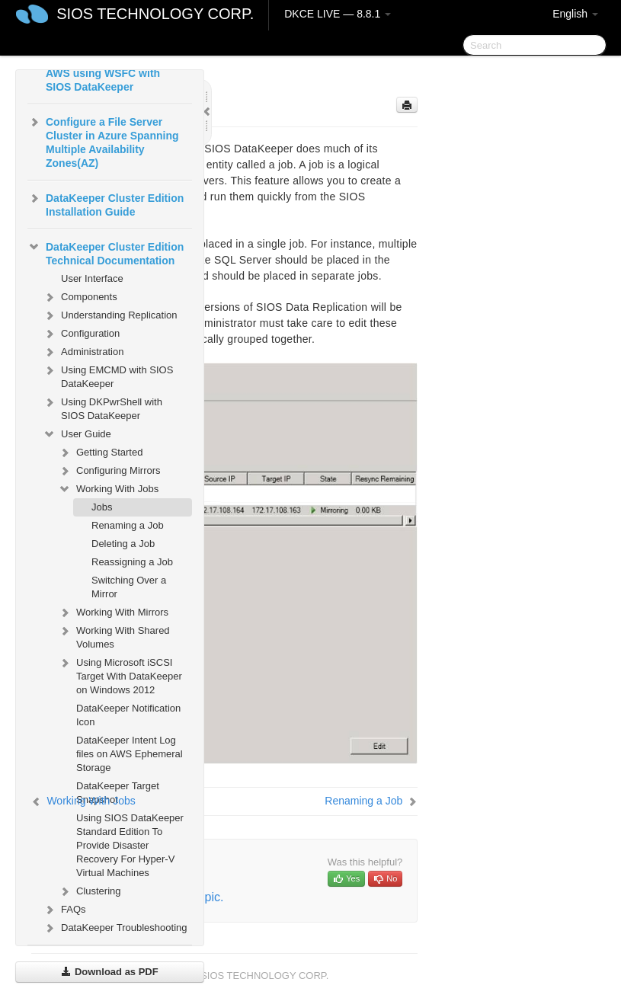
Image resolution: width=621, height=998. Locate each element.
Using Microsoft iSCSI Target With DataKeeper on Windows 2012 (120, 675)
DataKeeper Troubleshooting (115, 928)
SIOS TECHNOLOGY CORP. (155, 13)
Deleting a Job (123, 543)
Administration (83, 352)
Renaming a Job (127, 525)
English (575, 14)
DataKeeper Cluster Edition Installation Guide (105, 203)
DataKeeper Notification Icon (128, 715)
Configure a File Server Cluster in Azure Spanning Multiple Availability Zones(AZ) (103, 141)
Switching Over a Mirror (128, 587)
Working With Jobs (108, 489)
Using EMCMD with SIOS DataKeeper (108, 375)
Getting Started (100, 452)
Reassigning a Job (132, 562)
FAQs (64, 909)
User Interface (92, 278)
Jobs (101, 507)
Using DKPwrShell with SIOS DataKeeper (102, 407)
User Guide (77, 434)
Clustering (89, 891)
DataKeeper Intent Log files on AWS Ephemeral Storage (129, 753)
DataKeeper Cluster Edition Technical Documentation (105, 252)
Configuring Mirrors (109, 471)
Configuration (81, 334)
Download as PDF (109, 971)
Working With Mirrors (113, 612)
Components (80, 297)
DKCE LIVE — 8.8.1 (337, 14)
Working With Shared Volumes (114, 636)
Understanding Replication (110, 315)
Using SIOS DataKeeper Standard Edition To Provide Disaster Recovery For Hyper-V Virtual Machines (130, 845)
